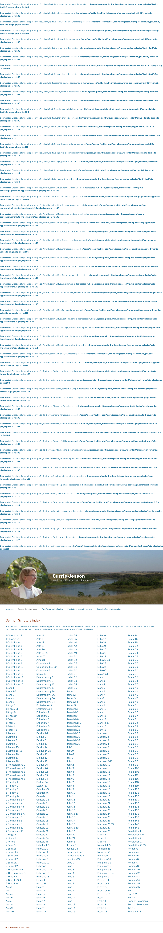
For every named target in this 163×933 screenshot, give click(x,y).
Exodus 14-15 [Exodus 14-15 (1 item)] (43, 750)
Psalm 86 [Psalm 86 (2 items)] (133, 743)
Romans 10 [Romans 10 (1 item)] (134, 869)
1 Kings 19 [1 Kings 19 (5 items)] (11, 715)
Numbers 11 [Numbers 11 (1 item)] (103, 848)
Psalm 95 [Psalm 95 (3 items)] (133, 754)
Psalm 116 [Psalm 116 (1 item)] (133, 778)
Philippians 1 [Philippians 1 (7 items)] (104, 862)
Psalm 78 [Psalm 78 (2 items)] (133, 726)
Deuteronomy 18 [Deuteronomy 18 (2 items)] (45, 687)
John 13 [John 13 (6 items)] (71, 803)
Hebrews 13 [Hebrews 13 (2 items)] (42, 876)
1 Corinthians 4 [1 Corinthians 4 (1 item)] (14, 649)
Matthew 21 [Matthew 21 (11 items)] (103, 803)
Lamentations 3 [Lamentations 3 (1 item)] (75, 855)
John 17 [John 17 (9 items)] (71, 820)
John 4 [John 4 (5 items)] (70, 771)
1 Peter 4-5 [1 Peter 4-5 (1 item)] (12, 729)
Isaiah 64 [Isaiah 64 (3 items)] (72, 684)
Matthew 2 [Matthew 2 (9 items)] (103, 736)
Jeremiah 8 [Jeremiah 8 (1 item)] (73, 719)
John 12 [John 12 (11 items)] (71, 799)
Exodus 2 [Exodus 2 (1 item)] (41, 736)
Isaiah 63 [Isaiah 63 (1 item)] (72, 680)
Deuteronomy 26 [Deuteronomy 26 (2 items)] (45, 694)
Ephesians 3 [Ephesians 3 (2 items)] (42, 719)
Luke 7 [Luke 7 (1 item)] (70, 883)
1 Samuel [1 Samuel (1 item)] (11, 733)
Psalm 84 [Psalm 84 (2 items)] (133, 736)
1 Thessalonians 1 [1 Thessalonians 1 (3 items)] (15, 764)
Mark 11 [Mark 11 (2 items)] (101, 712)
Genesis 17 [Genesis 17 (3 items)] (42, 824)
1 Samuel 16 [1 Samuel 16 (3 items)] (12, 754)
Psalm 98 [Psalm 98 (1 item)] (133, 764)
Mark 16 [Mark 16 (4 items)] (101, 729)
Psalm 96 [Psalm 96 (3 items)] (133, 757)
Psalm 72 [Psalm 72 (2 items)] (133, 722)
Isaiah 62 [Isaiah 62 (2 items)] (72, 677)
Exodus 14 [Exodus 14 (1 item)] (41, 747)
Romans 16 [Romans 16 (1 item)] (134, 887)
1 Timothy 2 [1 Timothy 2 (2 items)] (12, 785)
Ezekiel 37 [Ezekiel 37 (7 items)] (42, 785)
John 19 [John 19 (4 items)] (71, 831)
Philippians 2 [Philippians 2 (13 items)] (104, 866)
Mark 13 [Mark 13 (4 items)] (101, 719)
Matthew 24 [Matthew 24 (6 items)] (103, 813)
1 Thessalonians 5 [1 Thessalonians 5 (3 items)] (15, 778)
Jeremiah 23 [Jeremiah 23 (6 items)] (73, 729)
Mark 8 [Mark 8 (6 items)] (101, 701)
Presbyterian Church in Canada (79, 609)
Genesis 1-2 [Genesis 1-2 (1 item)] (42, 799)
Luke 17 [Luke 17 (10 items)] (101, 639)
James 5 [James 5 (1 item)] (71, 705)
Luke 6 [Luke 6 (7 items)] (70, 880)
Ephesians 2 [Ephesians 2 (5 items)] (42, 715)
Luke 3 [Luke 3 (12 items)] (70, 869)
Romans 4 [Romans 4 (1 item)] (133, 852)
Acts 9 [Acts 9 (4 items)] (9, 908)
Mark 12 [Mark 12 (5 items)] (101, 715)
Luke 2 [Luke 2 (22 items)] (70, 866)
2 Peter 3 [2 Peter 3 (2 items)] (11, 845)
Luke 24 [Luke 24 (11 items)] (101, 666)
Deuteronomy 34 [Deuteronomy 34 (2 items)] (45, 701)
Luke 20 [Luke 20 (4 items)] (101, 649)
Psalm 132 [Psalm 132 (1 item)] (133, 803)
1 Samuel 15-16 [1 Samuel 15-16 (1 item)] (14, 750)
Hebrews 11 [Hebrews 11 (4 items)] (42, 866)
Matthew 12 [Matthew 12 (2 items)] (103, 771)
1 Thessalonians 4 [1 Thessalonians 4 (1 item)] (15, 775)
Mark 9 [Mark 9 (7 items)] (101, 705)
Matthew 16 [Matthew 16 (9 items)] (103, 785)
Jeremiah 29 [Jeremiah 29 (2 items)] (73, 733)
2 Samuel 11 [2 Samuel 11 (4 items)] (12, 862)
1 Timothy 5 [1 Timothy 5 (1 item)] (12, 789)
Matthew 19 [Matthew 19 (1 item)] (103, 796)
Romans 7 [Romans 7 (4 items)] (133, 862)
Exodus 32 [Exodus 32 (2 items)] (42, 771)
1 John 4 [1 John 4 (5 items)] (10, 698)
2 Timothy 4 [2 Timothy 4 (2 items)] (12, 883)
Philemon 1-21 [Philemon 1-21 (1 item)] (105, 859)
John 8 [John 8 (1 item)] (70, 785)
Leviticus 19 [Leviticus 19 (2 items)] (73, 859)
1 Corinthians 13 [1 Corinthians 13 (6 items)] (14, 677)
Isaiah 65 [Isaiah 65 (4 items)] (72, 687)
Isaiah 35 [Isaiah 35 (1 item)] (72, 639)
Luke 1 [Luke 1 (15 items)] (70, 862)
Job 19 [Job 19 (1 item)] (70, 750)
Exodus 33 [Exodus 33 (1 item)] (42, 775)
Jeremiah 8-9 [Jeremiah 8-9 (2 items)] (74, 722)
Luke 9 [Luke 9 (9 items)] (70, 890)
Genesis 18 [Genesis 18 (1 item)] (42, 827)
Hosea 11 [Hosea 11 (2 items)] (41, 883)
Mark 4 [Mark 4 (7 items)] (101, 684)
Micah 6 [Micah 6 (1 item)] (101, 841)
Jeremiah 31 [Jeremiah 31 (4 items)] (73, 736)
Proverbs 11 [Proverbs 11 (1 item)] (103, 890)
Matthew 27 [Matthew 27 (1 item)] (103, 827)
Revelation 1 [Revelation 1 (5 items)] (134, 831)
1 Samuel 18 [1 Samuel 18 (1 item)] (12, 761)
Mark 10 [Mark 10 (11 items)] (101, 708)
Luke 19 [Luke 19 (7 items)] (101, 645)
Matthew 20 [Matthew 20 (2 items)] (103, 799)
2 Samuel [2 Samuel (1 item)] (11, 848)
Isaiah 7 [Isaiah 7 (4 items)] (40, 901)
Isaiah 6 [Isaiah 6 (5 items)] (40, 897)
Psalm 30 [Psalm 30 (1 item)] (133, 670)
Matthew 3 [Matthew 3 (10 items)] (103, 740)
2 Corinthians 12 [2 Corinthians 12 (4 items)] (14, 827)
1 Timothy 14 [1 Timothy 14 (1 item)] (12, 796)
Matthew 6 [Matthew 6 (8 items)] (103, 750)
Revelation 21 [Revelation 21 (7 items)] (135, 841)
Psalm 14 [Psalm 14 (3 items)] (133, 635)
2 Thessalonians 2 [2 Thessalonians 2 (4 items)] (15, 869)
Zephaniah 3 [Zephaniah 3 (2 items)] (134, 911)
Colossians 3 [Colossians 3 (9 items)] (43, 670)
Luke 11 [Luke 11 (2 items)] (71, 897)
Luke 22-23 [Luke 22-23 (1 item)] (103, 659)
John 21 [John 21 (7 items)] (71, 838)
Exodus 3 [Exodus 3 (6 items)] (41, 740)
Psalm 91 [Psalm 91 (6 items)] (133, 750)
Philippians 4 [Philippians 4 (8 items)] (104, 876)
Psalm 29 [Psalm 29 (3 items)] (133, 666)
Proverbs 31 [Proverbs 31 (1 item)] (103, 894)
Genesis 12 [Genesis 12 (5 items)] (42, 813)
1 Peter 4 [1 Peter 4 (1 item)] (10, 726)
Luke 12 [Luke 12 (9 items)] (71, 901)
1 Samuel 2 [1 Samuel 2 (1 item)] (11, 740)
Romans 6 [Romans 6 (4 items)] (133, 859)
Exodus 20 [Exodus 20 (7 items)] (42, 764)
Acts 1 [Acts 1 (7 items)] (9, 887)
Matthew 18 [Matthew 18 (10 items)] (103, 792)
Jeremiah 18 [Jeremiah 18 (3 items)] (73, 726)
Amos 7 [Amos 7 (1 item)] (40, 656)
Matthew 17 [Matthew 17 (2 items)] (103, 789)
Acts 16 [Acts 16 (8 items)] (40, 639)
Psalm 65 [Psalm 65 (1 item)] (133, 712)
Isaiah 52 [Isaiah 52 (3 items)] (72, 659)
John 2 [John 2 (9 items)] (70, 764)
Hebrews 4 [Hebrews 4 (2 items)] (42, 852)
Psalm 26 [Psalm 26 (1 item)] (133, 659)
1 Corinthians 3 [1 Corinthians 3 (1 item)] (14, 645)
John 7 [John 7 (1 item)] (70, 782)
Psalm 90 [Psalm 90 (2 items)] (133, 747)
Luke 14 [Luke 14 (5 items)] (71, 908)
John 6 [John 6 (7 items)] (70, 778)
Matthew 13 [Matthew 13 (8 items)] (103, 775)
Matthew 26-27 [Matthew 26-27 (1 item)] (105, 824)
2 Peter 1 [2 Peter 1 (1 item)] (10, 841)
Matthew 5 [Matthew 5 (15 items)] (103, 747)
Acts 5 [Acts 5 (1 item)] (9, 897)
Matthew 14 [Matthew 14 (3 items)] (103, 778)
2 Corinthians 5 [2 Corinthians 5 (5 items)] (14, 810)
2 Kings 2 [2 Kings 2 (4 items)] (11, 834)
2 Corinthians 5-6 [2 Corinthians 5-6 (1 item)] (15, 813)
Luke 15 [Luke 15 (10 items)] (71, 911)
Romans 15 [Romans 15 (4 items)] (134, 883)
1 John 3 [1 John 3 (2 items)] (10, 694)
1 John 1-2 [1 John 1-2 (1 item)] (11, 691)
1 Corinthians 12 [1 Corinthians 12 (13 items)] (14, 673)
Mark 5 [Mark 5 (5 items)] (101, 687)
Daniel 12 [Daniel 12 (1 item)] (41, 673)
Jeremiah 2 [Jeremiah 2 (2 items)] (73, 712)
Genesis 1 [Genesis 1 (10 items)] (41, 796)
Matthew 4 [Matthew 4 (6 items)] (103, 743)
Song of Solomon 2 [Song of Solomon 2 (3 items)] (138, 901)
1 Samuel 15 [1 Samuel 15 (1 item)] (12, 747)
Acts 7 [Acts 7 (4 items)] (9, 901)
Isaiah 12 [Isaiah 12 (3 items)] (41, 911)
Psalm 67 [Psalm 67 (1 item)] (133, 715)
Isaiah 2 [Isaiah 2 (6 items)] (40, 890)
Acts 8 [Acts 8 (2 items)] (9, 904)
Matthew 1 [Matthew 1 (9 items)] (103, 733)
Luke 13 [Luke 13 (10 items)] (71, 904)
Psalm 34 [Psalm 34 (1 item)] (133, 680)
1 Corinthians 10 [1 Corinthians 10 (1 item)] (14, 666)
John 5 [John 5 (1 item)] (70, 775)
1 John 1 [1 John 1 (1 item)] (10, 687)
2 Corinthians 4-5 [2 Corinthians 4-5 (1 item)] (15, 806)
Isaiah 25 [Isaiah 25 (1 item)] (72, 635)
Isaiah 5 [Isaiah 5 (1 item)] (40, 894)
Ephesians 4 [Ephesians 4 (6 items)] (42, 722)
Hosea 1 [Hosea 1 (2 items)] (40, 880)
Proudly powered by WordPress (17, 927)
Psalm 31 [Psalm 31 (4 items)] (133, 673)
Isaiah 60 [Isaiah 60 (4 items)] (72, 670)
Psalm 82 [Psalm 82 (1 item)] (133, 733)
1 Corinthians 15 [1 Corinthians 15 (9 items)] (14, 684)
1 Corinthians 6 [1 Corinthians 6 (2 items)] (14, 652)
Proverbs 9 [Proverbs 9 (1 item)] (103, 887)
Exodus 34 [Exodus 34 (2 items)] (42, 778)
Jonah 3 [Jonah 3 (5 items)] (71, 841)
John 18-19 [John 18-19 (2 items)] (73, 827)
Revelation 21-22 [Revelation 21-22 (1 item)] (137, 845)
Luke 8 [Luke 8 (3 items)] (70, 887)
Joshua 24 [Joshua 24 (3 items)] (72, 848)
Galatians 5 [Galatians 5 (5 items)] (42, 789)
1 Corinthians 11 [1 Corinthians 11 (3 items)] (14, 670)
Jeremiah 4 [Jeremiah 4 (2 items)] (73, 715)
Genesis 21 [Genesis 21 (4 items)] (42, 831)
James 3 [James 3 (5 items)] (71, 698)
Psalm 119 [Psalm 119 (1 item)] (133, 785)
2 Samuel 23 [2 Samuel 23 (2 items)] (12, 866)
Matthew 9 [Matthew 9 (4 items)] (103, 757)
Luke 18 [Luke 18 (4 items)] (101, 642)
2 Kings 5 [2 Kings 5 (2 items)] (11, 838)
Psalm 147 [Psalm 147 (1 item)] (133, 824)
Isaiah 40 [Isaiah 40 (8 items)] (72, 642)
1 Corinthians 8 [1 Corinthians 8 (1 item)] (14, 659)
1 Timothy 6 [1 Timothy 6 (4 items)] (12, 792)
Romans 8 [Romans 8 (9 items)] (133, 866)
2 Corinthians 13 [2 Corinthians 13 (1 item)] (14, 831)
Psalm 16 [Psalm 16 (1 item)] (133, 639)
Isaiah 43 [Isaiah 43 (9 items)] (72, 649)
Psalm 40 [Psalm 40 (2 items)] (133, 687)
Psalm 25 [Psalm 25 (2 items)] (133, 656)
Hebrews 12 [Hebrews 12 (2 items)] (42, 873)
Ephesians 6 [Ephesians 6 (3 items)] (43, 729)
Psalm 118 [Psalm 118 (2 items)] (133, 782)
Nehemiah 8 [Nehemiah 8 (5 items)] (104, 845)
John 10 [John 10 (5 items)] (71, 792)
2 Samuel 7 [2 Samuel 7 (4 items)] (12, 859)
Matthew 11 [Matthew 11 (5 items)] (103, 768)
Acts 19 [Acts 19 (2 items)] (40, 645)
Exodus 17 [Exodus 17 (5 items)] (41, 757)
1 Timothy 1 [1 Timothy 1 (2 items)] (12, 782)
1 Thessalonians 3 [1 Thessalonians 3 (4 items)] (15, 771)
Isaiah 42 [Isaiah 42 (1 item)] (72, 645)
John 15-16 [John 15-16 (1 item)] (73, 813)
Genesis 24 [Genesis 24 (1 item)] (42, 838)
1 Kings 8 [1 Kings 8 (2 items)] (11, 712)
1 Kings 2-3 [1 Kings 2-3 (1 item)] (12, 708)
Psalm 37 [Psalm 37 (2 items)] (133, 684)
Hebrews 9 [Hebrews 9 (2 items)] (42, 859)
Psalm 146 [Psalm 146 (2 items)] (133, 820)
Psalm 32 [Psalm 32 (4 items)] (133, 677)
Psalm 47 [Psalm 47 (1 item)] (133, 698)
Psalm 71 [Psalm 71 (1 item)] (133, 719)
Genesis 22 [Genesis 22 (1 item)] (42, 834)
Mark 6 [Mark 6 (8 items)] (101, 691)
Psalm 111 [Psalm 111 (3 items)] (133, 775)
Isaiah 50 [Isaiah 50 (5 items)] (72, 656)
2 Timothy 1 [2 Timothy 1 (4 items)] (12, 876)
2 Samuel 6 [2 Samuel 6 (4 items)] (12, 855)
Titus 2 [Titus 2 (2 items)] (131, 908)
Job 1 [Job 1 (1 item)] (69, 747)
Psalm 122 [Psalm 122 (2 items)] (133, 789)
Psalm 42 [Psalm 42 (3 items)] (133, 691)
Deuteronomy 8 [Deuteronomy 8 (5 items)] (44, 680)
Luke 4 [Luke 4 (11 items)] (70, 873)
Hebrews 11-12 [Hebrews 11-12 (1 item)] (44, 869)
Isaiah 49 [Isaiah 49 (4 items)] (72, 652)
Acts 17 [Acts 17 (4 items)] (40, 642)
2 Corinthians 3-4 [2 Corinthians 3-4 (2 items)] (15, 799)
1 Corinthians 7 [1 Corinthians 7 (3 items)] (14, 656)
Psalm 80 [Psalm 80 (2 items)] (133, 729)
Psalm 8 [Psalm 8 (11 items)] (101, 904)
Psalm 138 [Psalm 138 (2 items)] (133, 813)
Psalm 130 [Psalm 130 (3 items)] (133, 796)
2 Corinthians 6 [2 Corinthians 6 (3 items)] (14, 817)
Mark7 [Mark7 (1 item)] (100, 698)
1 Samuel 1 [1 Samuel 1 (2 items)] (11, 736)
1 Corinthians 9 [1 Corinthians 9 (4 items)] (14, 663)
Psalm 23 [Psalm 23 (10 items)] (133, 649)
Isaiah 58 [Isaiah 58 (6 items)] (72, 666)
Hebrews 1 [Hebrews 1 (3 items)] (42, 848)
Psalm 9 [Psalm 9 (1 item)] (101, 908)
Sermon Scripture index (27, 609)
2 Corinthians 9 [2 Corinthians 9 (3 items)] (14, 824)
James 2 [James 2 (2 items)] (71, 694)
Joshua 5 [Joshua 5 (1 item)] (72, 845)
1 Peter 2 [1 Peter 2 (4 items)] (10, 722)
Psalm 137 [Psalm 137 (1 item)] (133, 810)
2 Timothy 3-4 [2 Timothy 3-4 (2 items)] (13, 880)
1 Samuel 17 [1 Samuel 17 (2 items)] (12, 757)
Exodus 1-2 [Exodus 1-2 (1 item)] (42, 733)
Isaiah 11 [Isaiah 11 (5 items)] (41, 908)
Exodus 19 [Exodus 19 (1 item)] (42, 761)
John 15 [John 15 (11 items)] (71, 810)
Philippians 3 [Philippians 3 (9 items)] (104, 869)
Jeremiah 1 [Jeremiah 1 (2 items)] (72, 708)
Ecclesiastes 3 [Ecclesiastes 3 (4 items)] (44, 705)
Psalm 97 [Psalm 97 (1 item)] (133, 761)
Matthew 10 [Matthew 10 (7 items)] (103, 764)
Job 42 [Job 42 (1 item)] (70, 754)
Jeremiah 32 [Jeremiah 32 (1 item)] (73, 740)
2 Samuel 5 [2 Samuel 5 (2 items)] (12, 852)
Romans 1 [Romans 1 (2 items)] (133, 848)
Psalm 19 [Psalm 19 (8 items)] (133, 642)
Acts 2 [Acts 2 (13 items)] (9, 890)
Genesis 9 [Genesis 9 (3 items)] (41, 810)
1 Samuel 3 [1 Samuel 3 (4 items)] (11, 743)
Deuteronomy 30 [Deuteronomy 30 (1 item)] (45, 698)
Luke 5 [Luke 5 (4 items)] (70, 876)
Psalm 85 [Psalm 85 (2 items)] (133, 740)
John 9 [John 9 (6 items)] (70, 789)
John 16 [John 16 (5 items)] (71, 817)
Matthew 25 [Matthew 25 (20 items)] (103, 817)
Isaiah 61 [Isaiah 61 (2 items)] (72, 673)
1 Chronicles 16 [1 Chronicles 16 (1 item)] (14, 639)
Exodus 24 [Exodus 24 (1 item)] (42, 768)
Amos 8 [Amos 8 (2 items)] (40, 659)
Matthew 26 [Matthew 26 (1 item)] (103, 820)
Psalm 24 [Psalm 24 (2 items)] (133, 652)
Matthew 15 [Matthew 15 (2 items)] (103, 782)
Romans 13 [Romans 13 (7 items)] (134, 876)
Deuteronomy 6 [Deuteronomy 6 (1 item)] (44, 677)
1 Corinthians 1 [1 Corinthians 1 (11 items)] (14, 642)
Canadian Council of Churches (109, 609)
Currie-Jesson (69, 576)
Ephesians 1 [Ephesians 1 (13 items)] (42, 712)
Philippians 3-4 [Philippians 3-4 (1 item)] (105, 873)
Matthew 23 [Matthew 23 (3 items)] (103, 810)
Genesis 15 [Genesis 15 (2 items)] (42, 820)
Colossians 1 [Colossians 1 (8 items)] (43, 663)
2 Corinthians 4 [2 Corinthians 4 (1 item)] (14, 803)
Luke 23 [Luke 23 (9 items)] (101, 663)
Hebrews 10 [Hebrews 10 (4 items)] (42, 862)
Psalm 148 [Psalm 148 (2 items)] (133, 827)
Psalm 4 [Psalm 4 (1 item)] (101, 901)
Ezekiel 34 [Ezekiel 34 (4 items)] (42, 782)
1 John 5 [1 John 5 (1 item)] (10, 701)
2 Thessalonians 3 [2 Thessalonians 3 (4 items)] (15, 873)
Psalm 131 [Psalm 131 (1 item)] (133, 799)
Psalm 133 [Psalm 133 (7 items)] (133, 806)
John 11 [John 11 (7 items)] (71, 796)
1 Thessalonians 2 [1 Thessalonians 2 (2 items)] (15, 768)
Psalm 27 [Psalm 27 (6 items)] (133, 663)
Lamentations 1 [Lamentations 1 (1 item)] (75, 852)
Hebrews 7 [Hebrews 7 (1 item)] (42, 855)
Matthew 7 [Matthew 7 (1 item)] (103, 754)
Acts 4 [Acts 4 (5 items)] (9, 894)
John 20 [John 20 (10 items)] (71, 834)
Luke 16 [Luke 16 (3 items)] (101, 635)
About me (9, 609)
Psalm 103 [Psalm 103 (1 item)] (133, 771)
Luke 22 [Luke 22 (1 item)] (101, 656)
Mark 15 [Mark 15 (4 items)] (101, 726)
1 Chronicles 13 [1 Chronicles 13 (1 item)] (14, 635)
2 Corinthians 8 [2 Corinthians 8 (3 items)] (14, 820)
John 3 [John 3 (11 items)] (70, 768)
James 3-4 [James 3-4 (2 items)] (72, 701)
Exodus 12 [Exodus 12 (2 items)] (41, 743)
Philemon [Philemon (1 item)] (102, 855)
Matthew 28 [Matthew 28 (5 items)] (103, 831)
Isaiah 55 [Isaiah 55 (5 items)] (72, 663)
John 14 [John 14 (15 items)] (71, 806)
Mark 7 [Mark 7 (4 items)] (101, 694)
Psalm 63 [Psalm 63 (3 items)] (133, 708)
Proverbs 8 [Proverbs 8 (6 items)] (103, 883)
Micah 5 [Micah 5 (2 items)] (101, 838)
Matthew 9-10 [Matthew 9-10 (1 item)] (105, 761)
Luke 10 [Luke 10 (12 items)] (71, 894)
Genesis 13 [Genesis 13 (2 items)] (42, 817)
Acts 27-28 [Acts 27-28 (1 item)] (42, 652)
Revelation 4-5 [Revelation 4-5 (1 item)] (136, 834)
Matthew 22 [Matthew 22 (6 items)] (103, 806)
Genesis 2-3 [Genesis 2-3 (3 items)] (42, 806)
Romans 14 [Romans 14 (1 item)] (134, 880)
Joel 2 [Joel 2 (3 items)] (70, 757)
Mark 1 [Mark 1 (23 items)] (101, 677)
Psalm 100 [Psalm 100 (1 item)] (133, 768)
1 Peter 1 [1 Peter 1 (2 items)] (10, 719)
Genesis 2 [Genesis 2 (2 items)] (41, 803)
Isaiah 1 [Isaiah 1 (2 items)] (40, 887)
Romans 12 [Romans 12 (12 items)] (134, 873)
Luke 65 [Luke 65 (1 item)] (101, 670)
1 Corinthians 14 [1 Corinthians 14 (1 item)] (14, 680)
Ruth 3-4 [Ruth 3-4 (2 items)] (132, 897)
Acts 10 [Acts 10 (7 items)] (10, 911)
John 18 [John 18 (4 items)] (71, 824)
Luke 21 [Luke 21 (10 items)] (101, 652)
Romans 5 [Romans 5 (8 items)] (133, 855)
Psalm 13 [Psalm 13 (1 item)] (102, 911)
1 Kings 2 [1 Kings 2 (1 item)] (11, 705)
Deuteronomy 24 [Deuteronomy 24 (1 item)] (45, 691)
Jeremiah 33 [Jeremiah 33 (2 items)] (73, 743)
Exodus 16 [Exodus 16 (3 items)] (42, 754)
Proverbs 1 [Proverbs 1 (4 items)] (103, 880)
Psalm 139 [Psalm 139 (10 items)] (133, 817)
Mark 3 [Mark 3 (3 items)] (101, 680)
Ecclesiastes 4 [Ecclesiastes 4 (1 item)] (44, 708)
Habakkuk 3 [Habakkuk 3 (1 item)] (42, 845)
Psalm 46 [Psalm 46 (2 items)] (133, 694)
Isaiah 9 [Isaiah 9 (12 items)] (40, 904)
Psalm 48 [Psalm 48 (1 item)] (133, 701)
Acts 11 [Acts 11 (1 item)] (40, 635)
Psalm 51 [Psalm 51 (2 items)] (133, 705)
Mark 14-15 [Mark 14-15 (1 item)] (103, 722)
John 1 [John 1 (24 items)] (70, 761)
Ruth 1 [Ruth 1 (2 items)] (131, 890)
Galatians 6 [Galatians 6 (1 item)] (42, 792)
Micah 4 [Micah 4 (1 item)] (101, 834)
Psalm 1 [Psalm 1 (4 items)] (101, 897)
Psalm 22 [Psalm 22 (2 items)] (133, 645)
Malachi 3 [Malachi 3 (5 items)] (102, 673)
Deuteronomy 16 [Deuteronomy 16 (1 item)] (45, 684)
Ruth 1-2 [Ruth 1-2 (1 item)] (132, 894)
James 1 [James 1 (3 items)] (71, 691)
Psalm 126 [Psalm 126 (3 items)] (133, 792)
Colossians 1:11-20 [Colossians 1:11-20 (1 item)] (46, 666)
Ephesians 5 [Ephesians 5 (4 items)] (43, 726)
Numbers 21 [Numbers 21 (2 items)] (103, 852)
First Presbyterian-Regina (52, 609)
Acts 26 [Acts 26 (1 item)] (40, 649)
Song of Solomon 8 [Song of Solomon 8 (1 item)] (138, 904)
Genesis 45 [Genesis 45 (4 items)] (42, 841)
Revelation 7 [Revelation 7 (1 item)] (134, 838)
